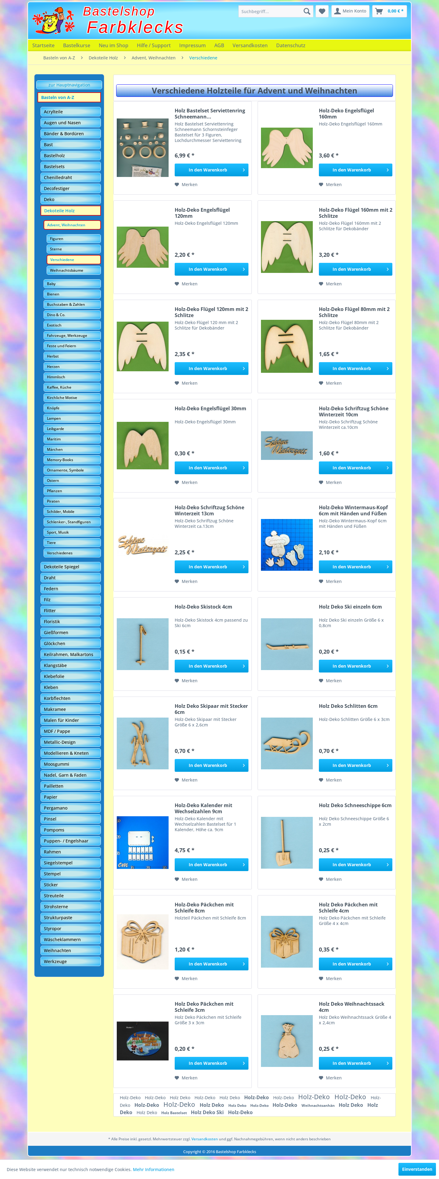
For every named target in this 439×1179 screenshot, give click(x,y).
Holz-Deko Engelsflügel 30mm (210, 408)
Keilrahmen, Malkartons (68, 654)
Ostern (53, 480)
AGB (219, 45)
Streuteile (54, 895)
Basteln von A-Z (57, 97)
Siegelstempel (58, 863)
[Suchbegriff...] (275, 11)
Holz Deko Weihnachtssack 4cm (351, 1007)
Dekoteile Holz (59, 211)
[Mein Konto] (350, 11)
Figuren (56, 238)
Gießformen (56, 632)
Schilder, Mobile (60, 511)
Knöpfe (53, 408)
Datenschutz (290, 45)
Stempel (52, 874)
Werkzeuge (55, 961)
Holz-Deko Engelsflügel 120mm (202, 213)
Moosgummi (56, 764)
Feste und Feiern (61, 345)
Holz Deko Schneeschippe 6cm (355, 805)
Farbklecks (136, 27)
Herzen (53, 366)
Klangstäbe (55, 665)
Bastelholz (54, 155)
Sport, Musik (58, 532)
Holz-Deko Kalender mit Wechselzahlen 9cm (203, 808)
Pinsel (50, 819)
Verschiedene (62, 259)
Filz (47, 599)
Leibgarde (55, 428)
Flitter (50, 610)
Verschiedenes (60, 553)
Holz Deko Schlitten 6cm (348, 706)
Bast (48, 144)
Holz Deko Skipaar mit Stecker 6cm (211, 709)
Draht (49, 578)
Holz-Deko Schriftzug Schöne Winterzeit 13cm (209, 510)
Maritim (54, 439)
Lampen (54, 418)
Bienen (53, 294)
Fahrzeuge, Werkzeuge (67, 335)
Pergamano (55, 808)
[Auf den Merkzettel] (186, 184)
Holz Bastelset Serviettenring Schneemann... (210, 114)
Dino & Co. (56, 314)
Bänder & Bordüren (64, 133)
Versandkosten (250, 45)
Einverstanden (417, 1169)
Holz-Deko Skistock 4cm (203, 607)
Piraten (53, 501)
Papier (50, 797)
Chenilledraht (58, 177)
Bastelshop (119, 11)
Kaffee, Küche (59, 387)
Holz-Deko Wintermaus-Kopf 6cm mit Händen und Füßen (353, 510)
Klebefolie (54, 676)
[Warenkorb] (389, 11)
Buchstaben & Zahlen (66, 304)
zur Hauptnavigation (69, 85)
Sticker (51, 885)
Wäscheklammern (62, 939)
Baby (51, 283)
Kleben (51, 687)
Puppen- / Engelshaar (66, 841)
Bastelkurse (76, 45)
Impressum (192, 45)
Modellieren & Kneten (66, 753)
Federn (51, 588)
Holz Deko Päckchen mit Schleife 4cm (348, 908)
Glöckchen (54, 643)
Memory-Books (60, 459)
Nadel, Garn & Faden (65, 775)
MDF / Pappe (57, 731)
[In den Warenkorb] (211, 170)
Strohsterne (56, 906)
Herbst (53, 356)
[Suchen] (307, 11)
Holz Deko (180, 1097)
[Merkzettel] (322, 11)
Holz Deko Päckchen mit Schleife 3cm (204, 1007)
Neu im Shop (113, 45)
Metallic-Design (60, 742)
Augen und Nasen (62, 122)
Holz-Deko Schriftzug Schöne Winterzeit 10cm (353, 411)
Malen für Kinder (61, 720)
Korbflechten (57, 698)
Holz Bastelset (174, 1112)
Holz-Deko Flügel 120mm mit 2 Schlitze (211, 312)
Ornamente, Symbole (65, 470)
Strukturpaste (58, 917)
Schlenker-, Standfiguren (69, 521)
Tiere (51, 542)
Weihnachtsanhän (319, 1105)
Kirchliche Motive (62, 397)
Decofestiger (57, 188)
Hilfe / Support (154, 45)
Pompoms (54, 830)
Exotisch (54, 325)
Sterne (56, 249)
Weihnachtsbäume (66, 270)
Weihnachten (57, 950)
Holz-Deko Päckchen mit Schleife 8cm (204, 908)
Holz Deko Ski (208, 1112)
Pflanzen (54, 490)
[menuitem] (275, 11)
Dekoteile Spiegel (61, 567)
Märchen (55, 449)
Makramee (55, 709)
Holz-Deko (131, 1097)
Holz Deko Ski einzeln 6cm (350, 607)
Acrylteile (53, 112)
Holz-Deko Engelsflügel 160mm (346, 114)
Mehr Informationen (153, 1169)
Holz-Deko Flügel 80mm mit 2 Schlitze (354, 312)
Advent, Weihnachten (66, 225)
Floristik (52, 621)
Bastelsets (54, 166)
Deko (49, 199)
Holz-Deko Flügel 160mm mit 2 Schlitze (355, 213)
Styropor (52, 928)
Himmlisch (56, 376)
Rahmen (52, 852)
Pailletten (53, 786)
